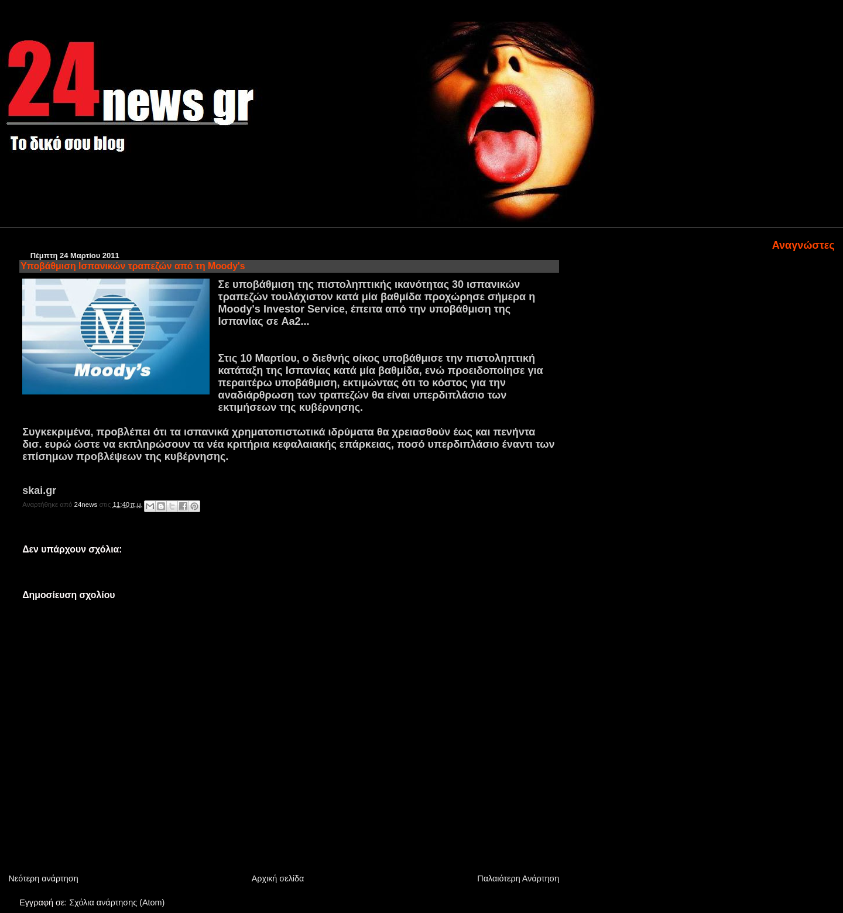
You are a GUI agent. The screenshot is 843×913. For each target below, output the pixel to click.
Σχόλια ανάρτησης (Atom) (117, 902)
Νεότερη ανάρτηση (43, 878)
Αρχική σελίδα (278, 878)
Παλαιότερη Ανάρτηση (518, 878)
